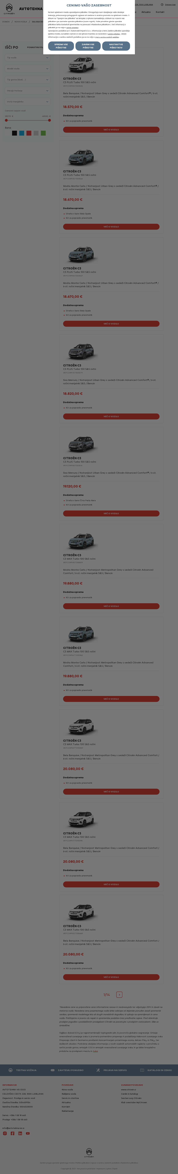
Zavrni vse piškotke (88, 46)
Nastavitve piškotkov (116, 46)
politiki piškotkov (72, 28)
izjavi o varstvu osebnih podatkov (107, 37)
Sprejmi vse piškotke (61, 46)
